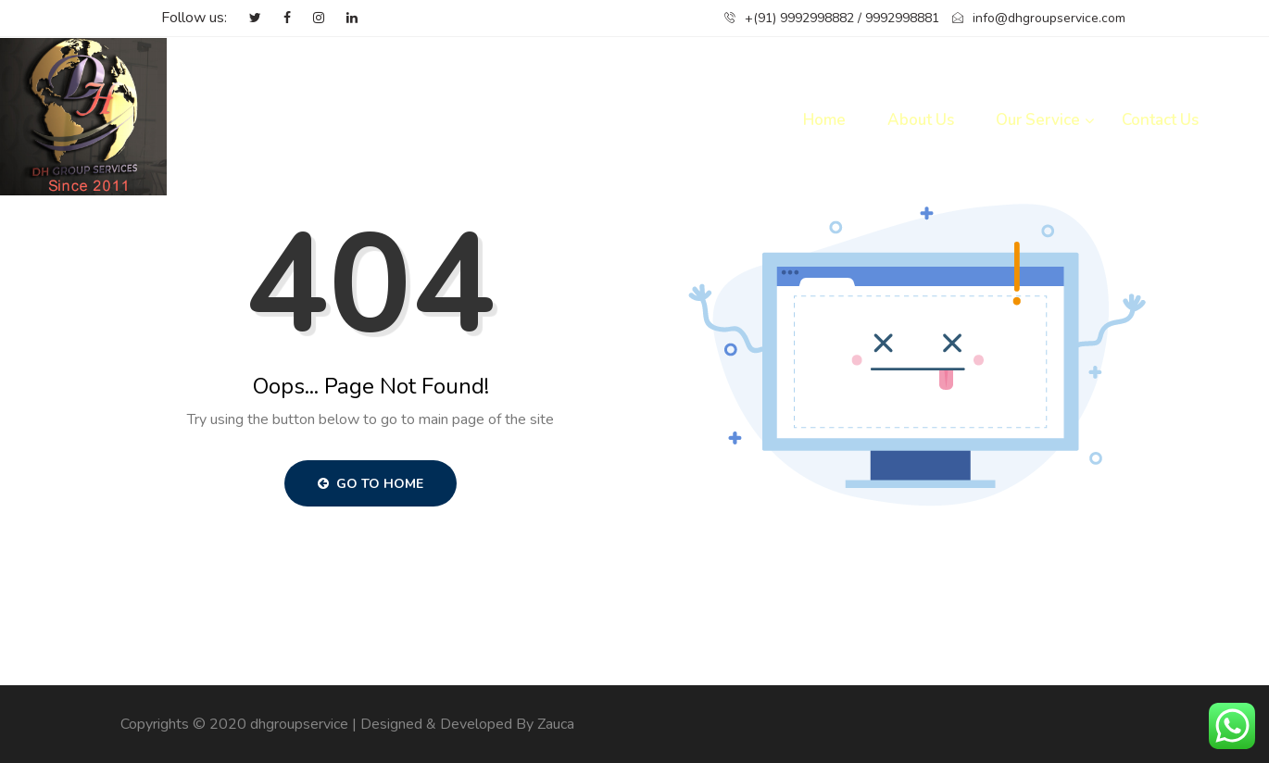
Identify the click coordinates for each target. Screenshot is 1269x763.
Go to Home (370, 484)
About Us (920, 120)
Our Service (1038, 120)
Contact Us (1160, 120)
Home (824, 120)
